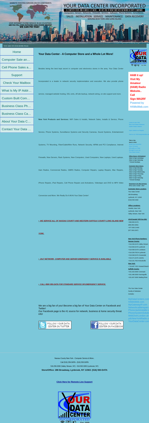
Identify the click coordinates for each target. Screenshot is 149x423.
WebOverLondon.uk (138, 315)
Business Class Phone (17, 106)
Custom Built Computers (18, 98)
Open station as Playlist (136, 130)
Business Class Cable (17, 113)
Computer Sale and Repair (18, 59)
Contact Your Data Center (18, 129)
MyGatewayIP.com (137, 304)
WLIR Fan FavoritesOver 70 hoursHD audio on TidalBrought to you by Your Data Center (135, 148)
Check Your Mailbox (17, 83)
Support (16, 75)
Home (17, 52)
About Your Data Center (18, 121)
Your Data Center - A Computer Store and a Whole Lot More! (76, 54)
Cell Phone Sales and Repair (18, 67)
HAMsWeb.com (136, 302)
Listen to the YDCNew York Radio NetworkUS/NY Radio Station (136, 124)
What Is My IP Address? (18, 90)
